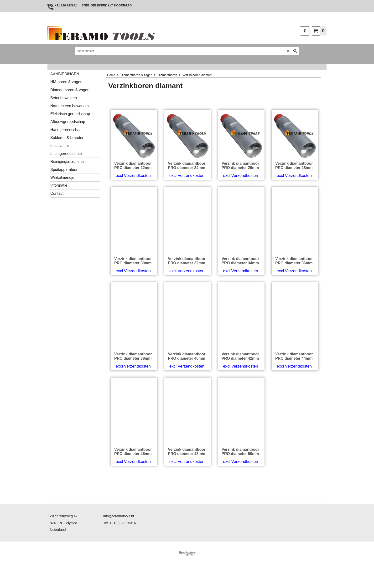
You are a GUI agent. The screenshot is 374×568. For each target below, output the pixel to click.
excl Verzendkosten (133, 193)
